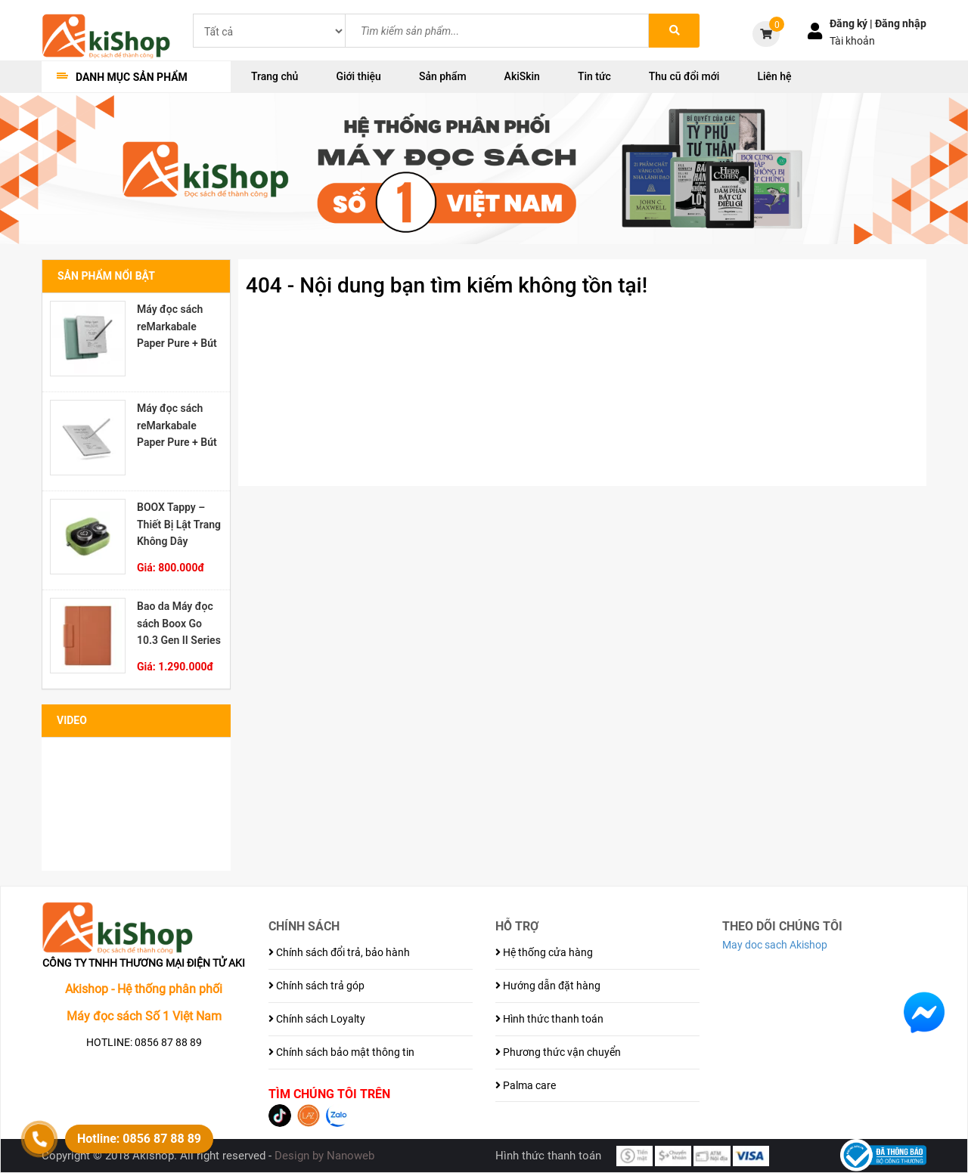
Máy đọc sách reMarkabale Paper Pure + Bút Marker (177, 425)
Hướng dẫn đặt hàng (547, 986)
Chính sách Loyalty (316, 1019)
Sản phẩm (443, 76)
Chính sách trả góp (316, 986)
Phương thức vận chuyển (558, 1052)
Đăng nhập (900, 23)
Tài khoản (852, 41)
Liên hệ (774, 76)
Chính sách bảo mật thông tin (341, 1052)
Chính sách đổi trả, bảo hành (339, 952)
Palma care (525, 1085)
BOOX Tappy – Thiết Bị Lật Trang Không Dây (179, 524)
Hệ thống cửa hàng (544, 952)
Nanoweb (350, 1155)
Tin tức (594, 76)
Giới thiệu (358, 76)
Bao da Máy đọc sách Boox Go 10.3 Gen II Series (179, 623)
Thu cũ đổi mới (684, 76)
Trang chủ (274, 76)
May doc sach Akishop (774, 945)
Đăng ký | (852, 23)
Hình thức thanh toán (549, 1019)
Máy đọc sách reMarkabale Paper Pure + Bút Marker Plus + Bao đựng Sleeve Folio (177, 326)
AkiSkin (522, 76)
